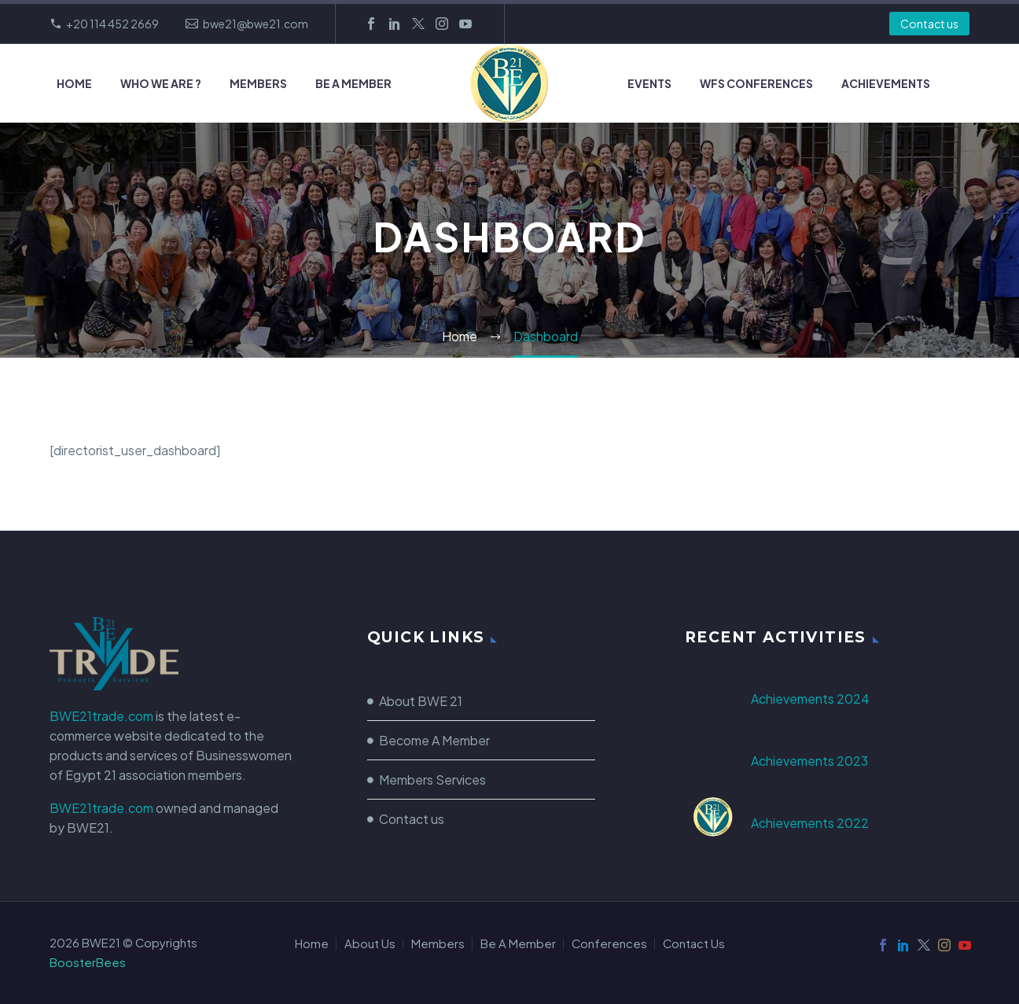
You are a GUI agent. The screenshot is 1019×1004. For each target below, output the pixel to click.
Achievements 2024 (810, 698)
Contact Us (694, 944)
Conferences (609, 944)
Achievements (885, 83)
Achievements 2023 (809, 760)
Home (74, 83)
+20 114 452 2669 (112, 24)
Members (258, 83)
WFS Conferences (756, 83)
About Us (369, 944)
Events (649, 83)
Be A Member (353, 83)
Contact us (929, 24)
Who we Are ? (160, 83)
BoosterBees (88, 962)
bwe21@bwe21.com (255, 24)
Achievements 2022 (810, 823)
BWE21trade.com (101, 716)
